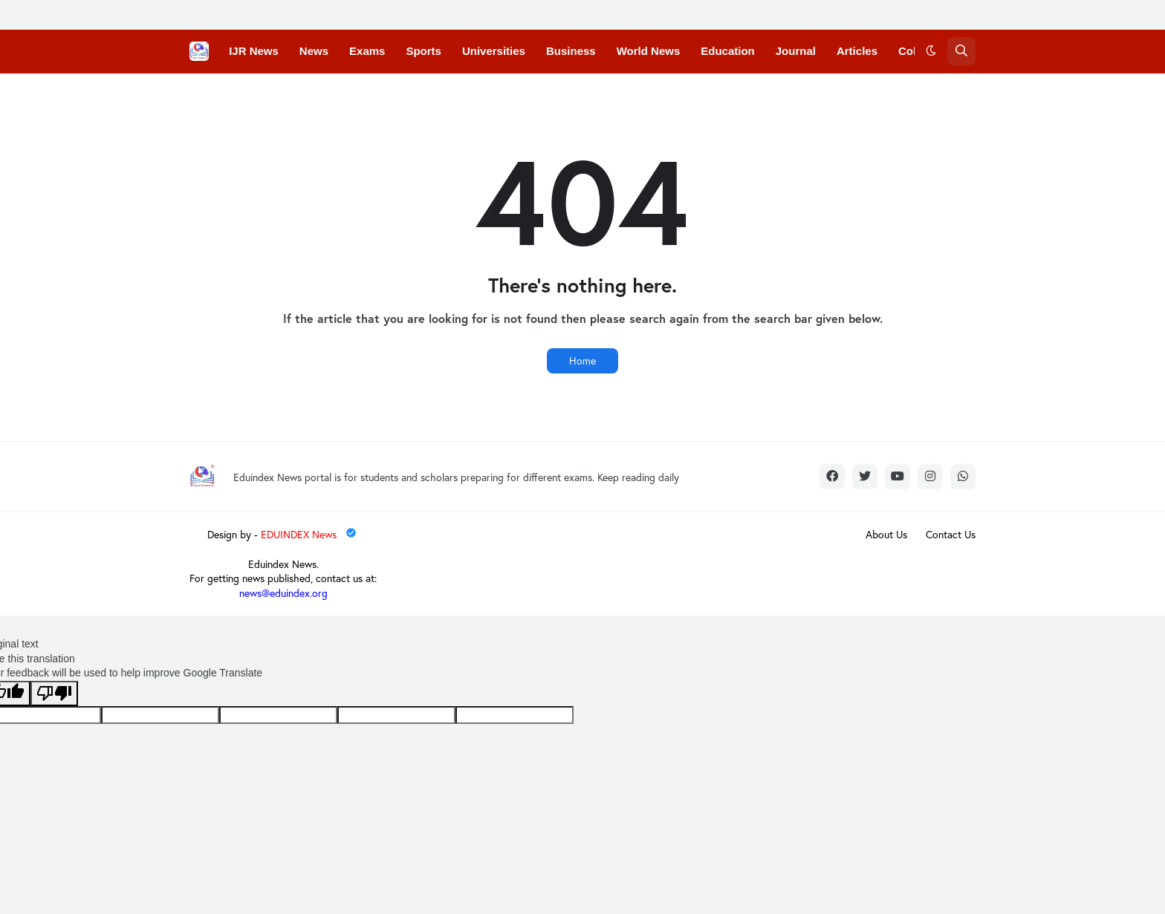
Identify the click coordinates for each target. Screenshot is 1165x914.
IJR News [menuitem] (254, 51)
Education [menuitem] (728, 51)
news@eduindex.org (283, 593)
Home (582, 360)
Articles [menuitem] (857, 51)
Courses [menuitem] (434, 94)
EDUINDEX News (310, 534)
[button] (931, 51)
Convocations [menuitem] (354, 94)
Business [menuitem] (571, 51)
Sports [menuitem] (423, 51)
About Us (886, 534)
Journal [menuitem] (796, 51)
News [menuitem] (313, 51)
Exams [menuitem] (367, 51)
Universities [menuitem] (493, 51)
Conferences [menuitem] (262, 94)
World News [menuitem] (649, 51)
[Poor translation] (54, 693)
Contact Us (951, 534)
